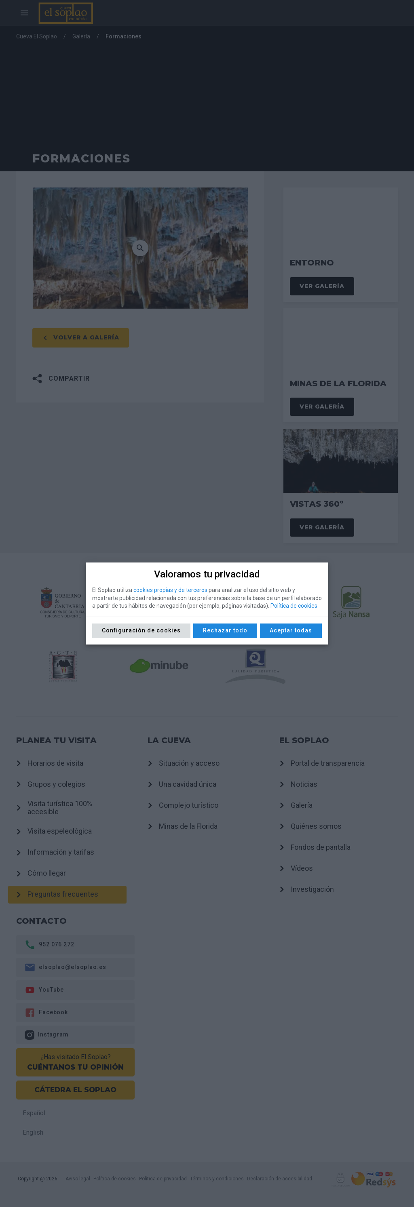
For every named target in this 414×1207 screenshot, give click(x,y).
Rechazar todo (225, 630)
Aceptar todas (291, 630)
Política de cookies (293, 605)
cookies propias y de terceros (170, 590)
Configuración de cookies (141, 630)
